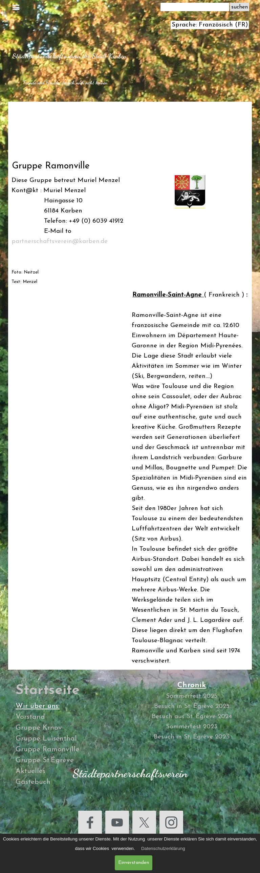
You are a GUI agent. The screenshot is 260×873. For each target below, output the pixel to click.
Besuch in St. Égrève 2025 (192, 706)
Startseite (48, 690)
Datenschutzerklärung (163, 848)
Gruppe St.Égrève (45, 760)
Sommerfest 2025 (191, 696)
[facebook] (90, 822)
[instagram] (171, 822)
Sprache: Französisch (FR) (210, 25)
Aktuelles (30, 771)
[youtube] (117, 822)
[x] (144, 822)
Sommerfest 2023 (191, 727)
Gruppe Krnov (39, 727)
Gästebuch (33, 782)
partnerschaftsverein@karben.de (60, 241)
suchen (239, 7)
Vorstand (30, 716)
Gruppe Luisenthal (46, 738)
